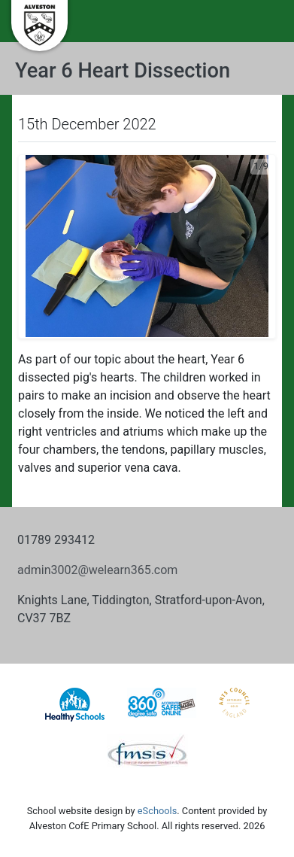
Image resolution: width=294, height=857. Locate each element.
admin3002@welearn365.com (97, 570)
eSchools (157, 810)
